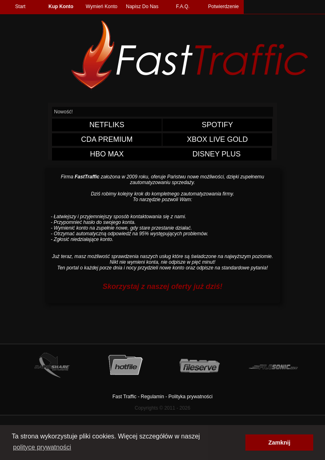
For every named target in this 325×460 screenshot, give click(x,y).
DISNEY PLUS (217, 154)
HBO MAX (107, 154)
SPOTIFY (217, 125)
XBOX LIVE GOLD (217, 139)
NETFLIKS (106, 125)
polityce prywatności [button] (42, 447)
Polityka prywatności (191, 396)
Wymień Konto (101, 6)
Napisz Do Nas (142, 6)
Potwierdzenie (223, 6)
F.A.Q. (182, 6)
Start (20, 6)
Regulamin (152, 396)
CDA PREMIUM (106, 139)
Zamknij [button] (279, 442)
